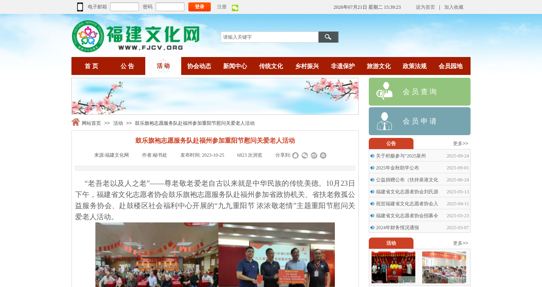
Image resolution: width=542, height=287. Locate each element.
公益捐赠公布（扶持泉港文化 (407, 180)
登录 (199, 7)
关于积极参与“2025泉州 (401, 156)
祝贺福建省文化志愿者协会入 (407, 203)
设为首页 (425, 7)
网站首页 (91, 123)
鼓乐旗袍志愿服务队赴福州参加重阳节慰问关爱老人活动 (195, 123)
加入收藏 (453, 7)
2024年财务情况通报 (397, 227)
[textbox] (269, 37)
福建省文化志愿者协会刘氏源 (407, 192)
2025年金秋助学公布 (397, 168)
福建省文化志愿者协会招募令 (407, 215)
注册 (222, 7)
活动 (118, 123)
